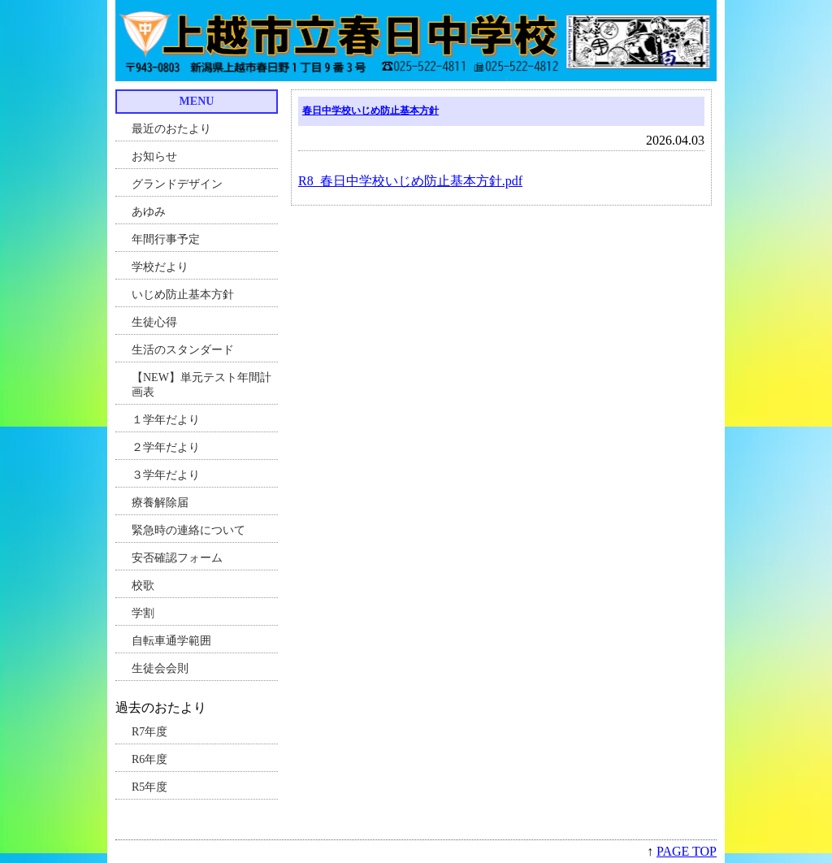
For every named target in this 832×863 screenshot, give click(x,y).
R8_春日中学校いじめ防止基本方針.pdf (410, 181)
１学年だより (166, 420)
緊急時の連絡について (188, 530)
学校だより (160, 267)
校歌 (143, 585)
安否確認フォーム (177, 558)
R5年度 (149, 787)
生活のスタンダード (183, 350)
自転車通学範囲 (171, 641)
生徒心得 (154, 322)
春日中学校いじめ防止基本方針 (370, 110)
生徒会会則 (160, 668)
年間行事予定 (166, 239)
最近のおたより (171, 129)
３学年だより (166, 475)
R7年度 (149, 732)
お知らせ (154, 156)
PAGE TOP (686, 851)
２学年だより (166, 447)
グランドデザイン (177, 184)
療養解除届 (160, 503)
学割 (143, 613)
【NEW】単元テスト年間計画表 (201, 384)
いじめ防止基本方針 (183, 294)
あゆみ (149, 212)
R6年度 (149, 759)
